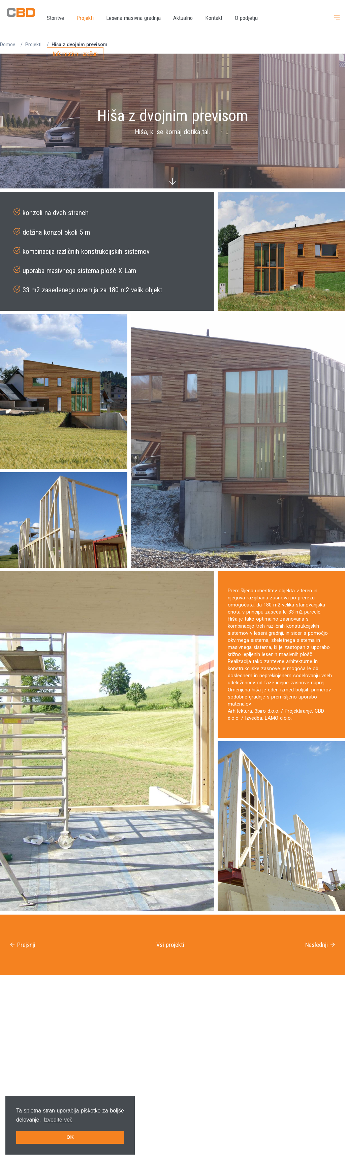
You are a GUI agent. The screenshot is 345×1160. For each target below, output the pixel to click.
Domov (7, 44)
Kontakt (213, 17)
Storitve (55, 17)
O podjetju (246, 17)
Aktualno (183, 17)
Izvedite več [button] (58, 1120)
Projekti (85, 17)
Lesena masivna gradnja (133, 17)
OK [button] (70, 1137)
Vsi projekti (170, 944)
